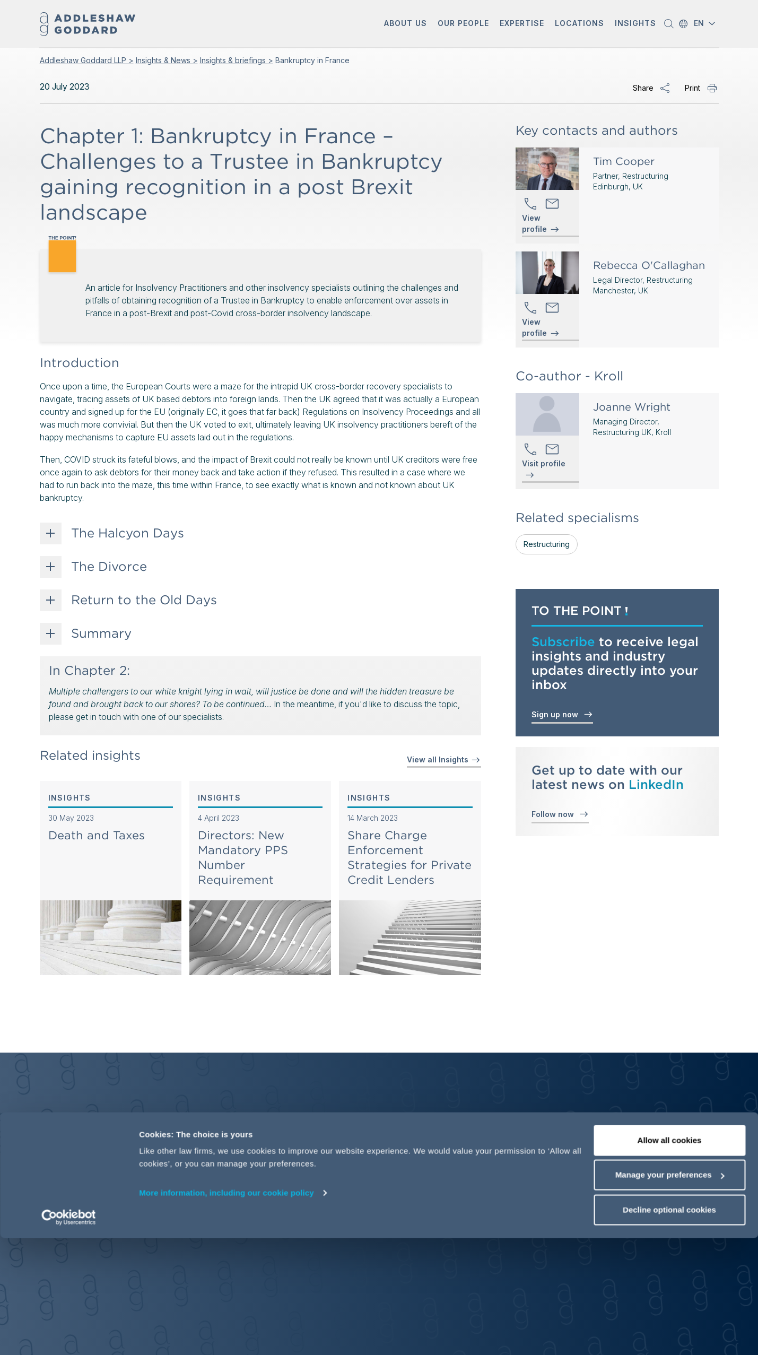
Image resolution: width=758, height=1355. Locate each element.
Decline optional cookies (669, 1326)
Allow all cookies (670, 1257)
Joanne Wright (631, 407)
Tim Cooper (624, 161)
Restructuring (547, 544)
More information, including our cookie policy (226, 1309)
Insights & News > (167, 60)
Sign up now (562, 713)
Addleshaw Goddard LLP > (87, 60)
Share (643, 87)
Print (692, 87)
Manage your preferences (670, 1292)
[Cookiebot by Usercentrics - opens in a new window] (68, 1334)
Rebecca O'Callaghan (649, 265)
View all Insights (444, 759)
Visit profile (543, 464)
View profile (534, 223)
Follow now (560, 813)
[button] (405, 24)
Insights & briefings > (236, 60)
